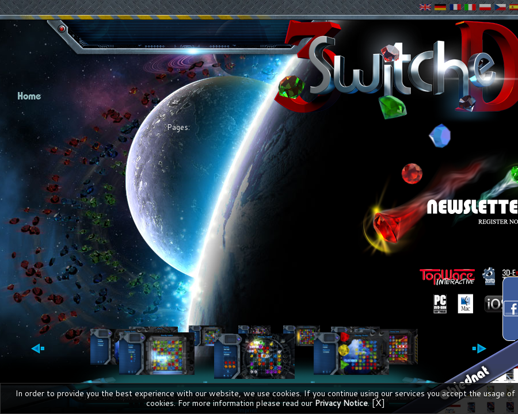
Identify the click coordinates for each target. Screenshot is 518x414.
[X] (378, 402)
